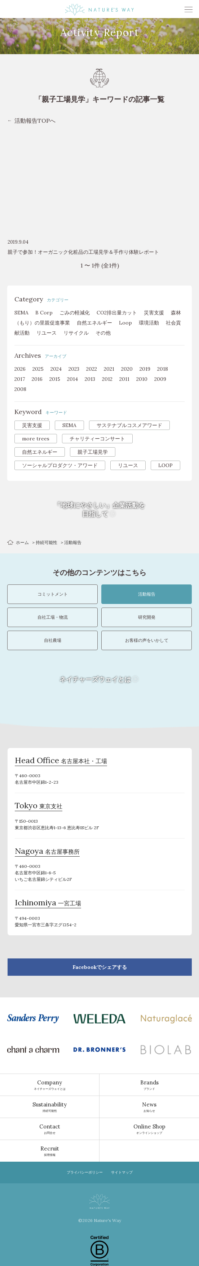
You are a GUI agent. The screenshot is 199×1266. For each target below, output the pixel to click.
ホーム (22, 542)
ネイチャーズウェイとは (49, 1085)
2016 (37, 379)
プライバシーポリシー (85, 1172)
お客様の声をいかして (146, 640)
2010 (141, 379)
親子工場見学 (93, 452)
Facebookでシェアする (99, 967)
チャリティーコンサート (97, 438)
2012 (107, 379)
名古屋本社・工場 (61, 761)
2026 (20, 369)
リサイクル (76, 333)
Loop (125, 322)
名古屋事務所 (47, 852)
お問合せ (49, 1129)
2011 (124, 379)
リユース (46, 333)
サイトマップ (122, 1172)
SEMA (21, 312)
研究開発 (146, 617)
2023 (73, 369)
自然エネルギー (94, 322)
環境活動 (149, 322)
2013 (90, 379)
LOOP (165, 465)
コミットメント (52, 594)
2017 (19, 379)
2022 (91, 369)
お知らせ (149, 1107)
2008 (20, 389)
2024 (56, 369)
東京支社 (38, 806)
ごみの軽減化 (74, 312)
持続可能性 (46, 542)
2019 (145, 369)
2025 (38, 369)
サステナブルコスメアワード (129, 425)
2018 (162, 369)
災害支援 (154, 312)
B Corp (44, 312)
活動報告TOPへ (35, 120)
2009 (160, 379)
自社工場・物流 (52, 617)
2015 (54, 379)
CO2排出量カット (117, 312)
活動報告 (146, 594)
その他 (103, 333)
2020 (127, 369)
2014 (72, 379)
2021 (109, 369)
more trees (35, 438)
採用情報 (49, 1151)
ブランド (149, 1085)
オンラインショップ (149, 1129)
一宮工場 (48, 904)
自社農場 (52, 640)
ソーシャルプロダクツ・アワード (60, 465)
